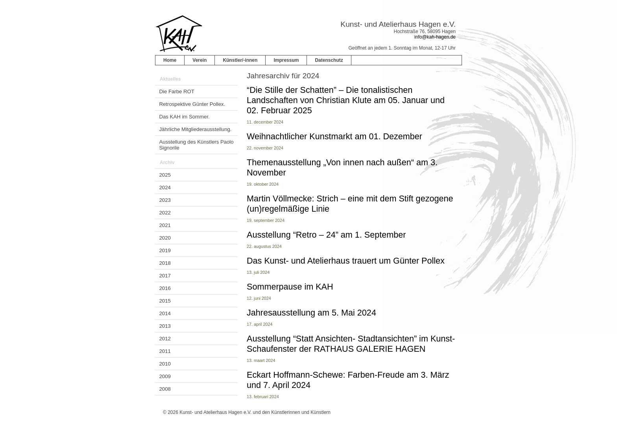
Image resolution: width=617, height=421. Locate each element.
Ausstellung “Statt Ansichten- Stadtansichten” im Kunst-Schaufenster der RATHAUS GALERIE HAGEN (351, 344)
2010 (165, 364)
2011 (165, 351)
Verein (199, 60)
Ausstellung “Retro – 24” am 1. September (326, 235)
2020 (165, 238)
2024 (165, 187)
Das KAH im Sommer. (184, 117)
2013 (165, 326)
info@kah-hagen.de (435, 37)
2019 (165, 250)
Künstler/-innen (240, 60)
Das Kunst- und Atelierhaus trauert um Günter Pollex (346, 261)
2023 (165, 200)
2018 (165, 263)
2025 (165, 175)
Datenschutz (329, 60)
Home (169, 60)
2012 (165, 339)
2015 (165, 301)
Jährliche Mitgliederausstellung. (195, 129)
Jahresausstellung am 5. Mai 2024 (311, 313)
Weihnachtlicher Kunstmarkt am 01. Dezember (334, 136)
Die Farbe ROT (176, 91)
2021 (165, 225)
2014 (165, 313)
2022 (165, 213)
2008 (165, 389)
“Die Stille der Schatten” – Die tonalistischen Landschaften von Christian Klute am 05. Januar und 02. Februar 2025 (346, 100)
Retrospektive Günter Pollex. (192, 104)
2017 (165, 276)
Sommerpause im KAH (290, 287)
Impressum (286, 60)
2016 (165, 288)
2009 (165, 376)
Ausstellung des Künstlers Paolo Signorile (196, 145)
